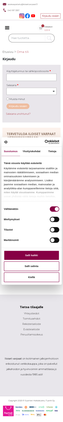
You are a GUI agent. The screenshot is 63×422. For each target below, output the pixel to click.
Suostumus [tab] (11, 151)
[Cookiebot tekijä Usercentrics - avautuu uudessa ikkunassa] (45, 142)
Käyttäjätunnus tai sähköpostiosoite (28, 71)
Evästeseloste (31, 329)
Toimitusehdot (31, 318)
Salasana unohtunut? (18, 113)
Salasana (12, 85)
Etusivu (7, 52)
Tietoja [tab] (52, 151)
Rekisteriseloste (31, 324)
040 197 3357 (10, 10)
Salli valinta (31, 266)
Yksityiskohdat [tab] (31, 151)
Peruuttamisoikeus (31, 334)
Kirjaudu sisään (50, 15)
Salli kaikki (31, 255)
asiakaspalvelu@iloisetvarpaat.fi (20, 4)
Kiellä (31, 277)
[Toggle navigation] (7, 27)
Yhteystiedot (31, 313)
